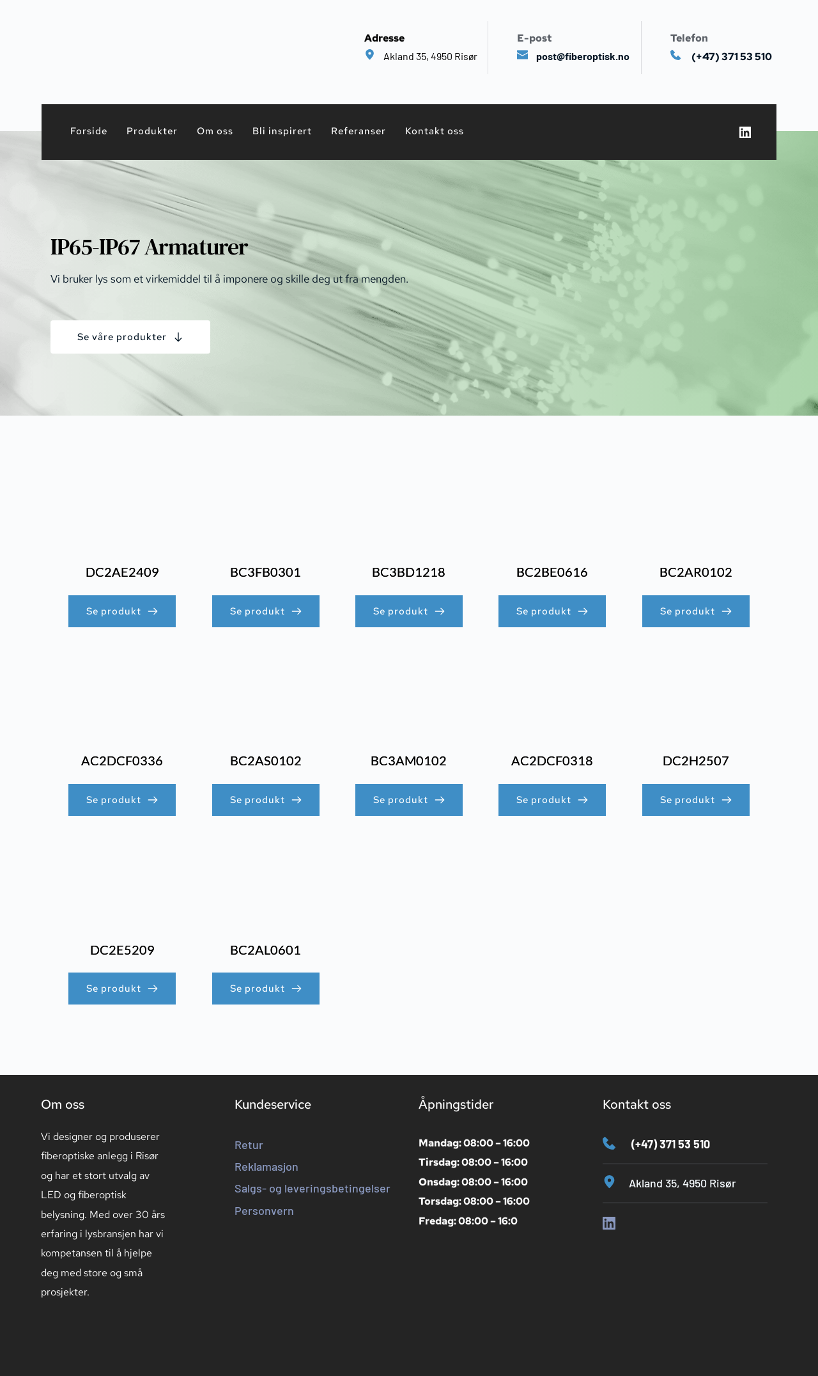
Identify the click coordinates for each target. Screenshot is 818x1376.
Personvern (264, 1210)
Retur (249, 1145)
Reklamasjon (266, 1166)
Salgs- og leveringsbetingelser (312, 1188)
